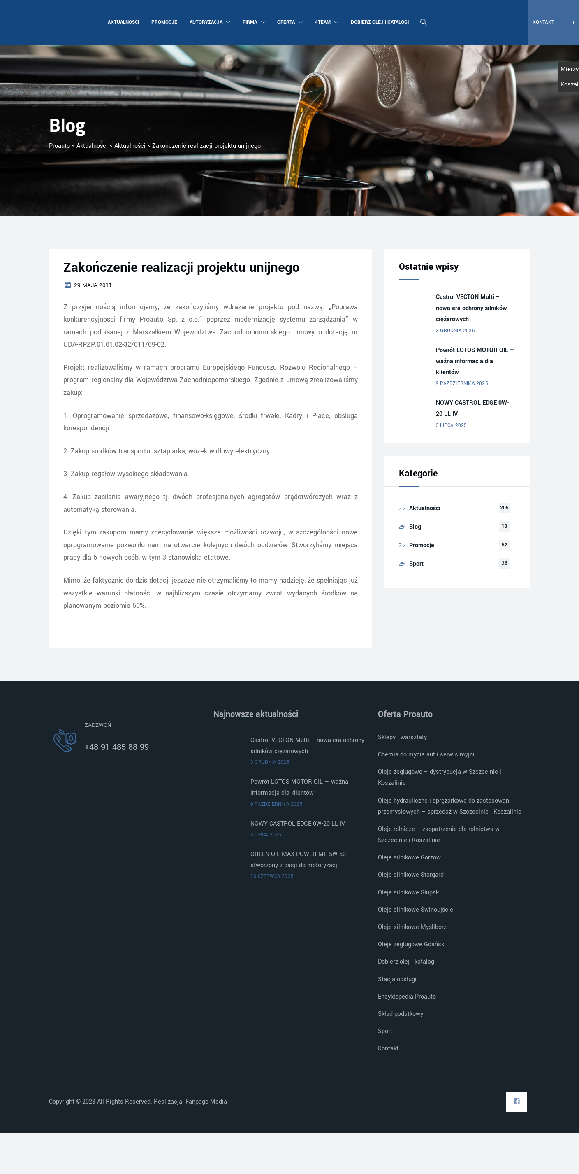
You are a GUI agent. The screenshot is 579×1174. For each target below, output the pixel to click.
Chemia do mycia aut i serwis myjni (426, 754)
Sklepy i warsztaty (402, 737)
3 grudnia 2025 (455, 330)
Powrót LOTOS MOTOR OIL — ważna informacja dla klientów (475, 361)
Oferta (289, 22)
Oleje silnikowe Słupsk (408, 892)
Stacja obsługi (397, 979)
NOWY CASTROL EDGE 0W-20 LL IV (473, 408)
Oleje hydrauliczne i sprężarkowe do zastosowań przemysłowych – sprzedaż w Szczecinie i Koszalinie (449, 806)
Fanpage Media (207, 1101)
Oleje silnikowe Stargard (411, 875)
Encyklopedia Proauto (407, 996)
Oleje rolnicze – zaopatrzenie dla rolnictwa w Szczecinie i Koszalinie (439, 835)
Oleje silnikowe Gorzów (409, 857)
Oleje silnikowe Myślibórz (412, 927)
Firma (253, 22)
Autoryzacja (209, 22)
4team (326, 22)
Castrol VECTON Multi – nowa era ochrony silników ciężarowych (471, 308)
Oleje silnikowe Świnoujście (415, 910)
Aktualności (122, 22)
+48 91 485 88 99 (117, 747)
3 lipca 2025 (451, 425)
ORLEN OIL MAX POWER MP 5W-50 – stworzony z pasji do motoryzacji (301, 860)
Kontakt (388, 1048)
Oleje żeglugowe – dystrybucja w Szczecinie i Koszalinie (439, 777)
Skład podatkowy (400, 1014)
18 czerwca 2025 (272, 876)
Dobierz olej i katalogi (379, 22)
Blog (415, 527)
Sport (416, 564)
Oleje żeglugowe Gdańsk (411, 944)
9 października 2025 (462, 383)
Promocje (163, 22)
